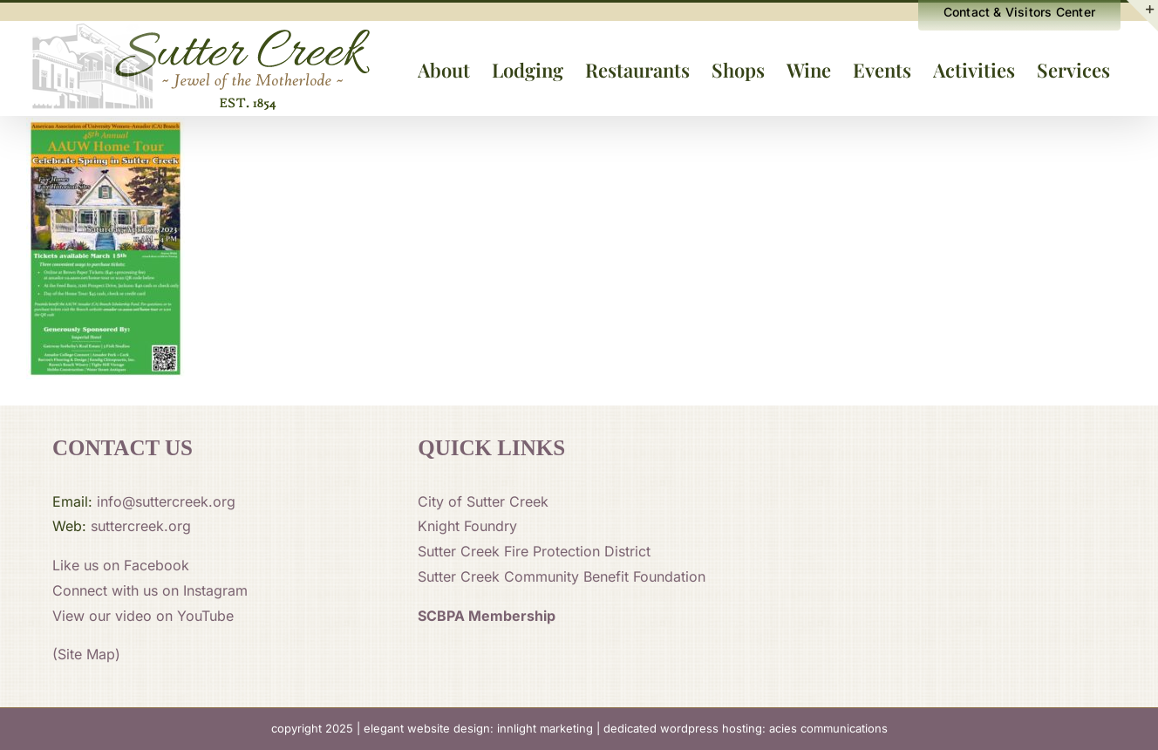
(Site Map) (86, 654)
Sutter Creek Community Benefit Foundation (561, 576)
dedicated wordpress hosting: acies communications (745, 728)
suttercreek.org (141, 526)
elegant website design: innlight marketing (478, 728)
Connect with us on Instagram (150, 590)
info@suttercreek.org (166, 501)
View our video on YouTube (143, 615)
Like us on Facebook (120, 565)
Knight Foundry (467, 526)
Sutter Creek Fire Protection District (534, 551)
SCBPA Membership (486, 615)
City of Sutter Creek (483, 501)
